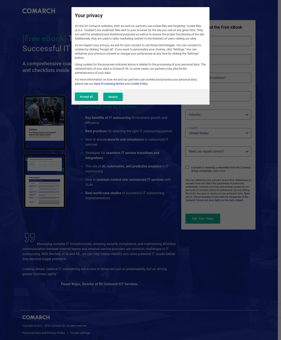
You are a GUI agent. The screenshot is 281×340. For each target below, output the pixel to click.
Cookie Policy (139, 84)
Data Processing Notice (109, 84)
